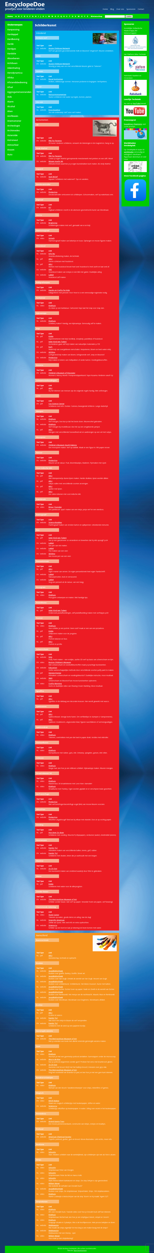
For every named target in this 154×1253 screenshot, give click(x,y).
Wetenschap (96, 16)
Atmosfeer (13, 144)
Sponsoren (130, 9)
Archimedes (13, 130)
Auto (9, 154)
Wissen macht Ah (56, 161)
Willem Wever (54, 1183)
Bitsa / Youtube (55, 507)
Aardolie (11, 53)
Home (105, 9)
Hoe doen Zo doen (56, 832)
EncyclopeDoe (54, 110)
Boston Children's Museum (60, 662)
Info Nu (52, 254)
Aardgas (11, 48)
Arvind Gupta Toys (56, 1121)
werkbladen (129, 152)
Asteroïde (12, 135)
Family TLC (53, 848)
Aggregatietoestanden (19, 92)
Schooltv (52, 1152)
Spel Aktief (53, 177)
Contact (141, 9)
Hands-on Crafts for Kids (59, 290)
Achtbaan (12, 63)
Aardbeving (13, 39)
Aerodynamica (14, 72)
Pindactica (53, 192)
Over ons (120, 9)
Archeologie (13, 125)
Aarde (10, 43)
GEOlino (52, 352)
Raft (50, 347)
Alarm (10, 101)
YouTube (137, 103)
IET (50, 207)
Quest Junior (54, 915)
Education (53, 668)
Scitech (52, 238)
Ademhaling (13, 67)
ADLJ (50, 259)
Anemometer (14, 120)
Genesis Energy (55, 673)
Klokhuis (52, 305)
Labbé (51, 275)
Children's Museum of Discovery (62, 373)
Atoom (10, 149)
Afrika (10, 77)
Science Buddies (55, 522)
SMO (50, 678)
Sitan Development (80, 1251)
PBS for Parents (55, 141)
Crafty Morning (55, 683)
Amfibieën (12, 116)
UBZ (50, 269)
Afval (10, 87)
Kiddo (51, 336)
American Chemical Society (60, 1137)
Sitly (50, 657)
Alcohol (11, 106)
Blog (112, 9)
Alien (10, 111)
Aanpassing (13, 29)
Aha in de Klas (54, 1059)
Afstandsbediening (17, 82)
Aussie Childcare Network (59, 48)
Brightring (53, 223)
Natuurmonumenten (57, 94)
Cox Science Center (56, 404)
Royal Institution (56, 79)
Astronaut (12, 140)
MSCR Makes (54, 1101)
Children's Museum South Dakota (63, 445)
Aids (9, 96)
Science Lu (53, 925)
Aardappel (12, 34)
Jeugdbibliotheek (56, 971)
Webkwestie (54, 1225)
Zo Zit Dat (53, 869)
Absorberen (13, 58)
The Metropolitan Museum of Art (63, 899)
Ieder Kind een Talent (58, 342)
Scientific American (57, 920)
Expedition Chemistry (133, 124)
